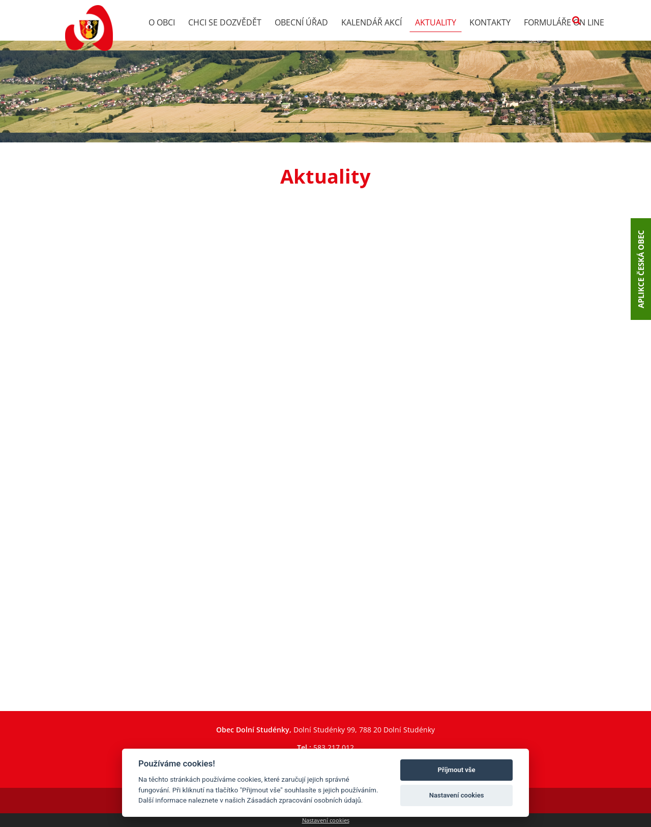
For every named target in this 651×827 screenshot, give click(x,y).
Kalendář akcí (371, 22)
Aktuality (435, 22)
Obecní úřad (301, 22)
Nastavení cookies (325, 820)
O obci (162, 22)
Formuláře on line (564, 22)
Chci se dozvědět (224, 22)
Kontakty (490, 22)
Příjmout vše (457, 770)
